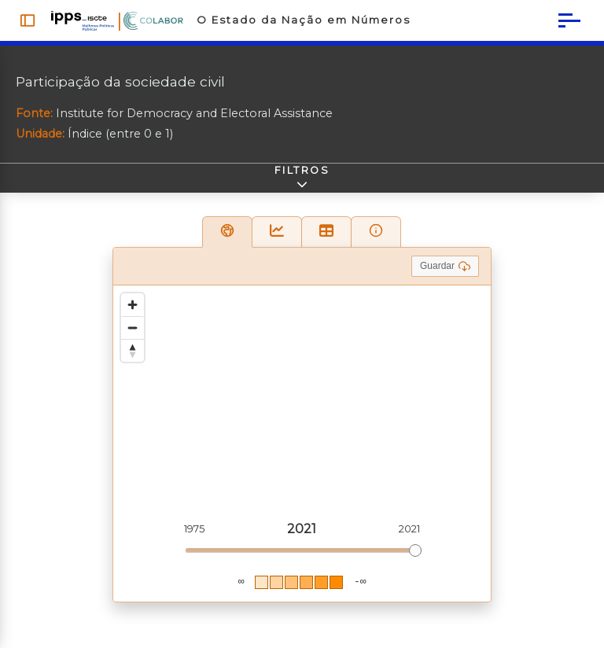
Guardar (445, 271)
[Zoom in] (132, 309)
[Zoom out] (132, 332)
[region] (302, 448)
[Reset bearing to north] (132, 355)
